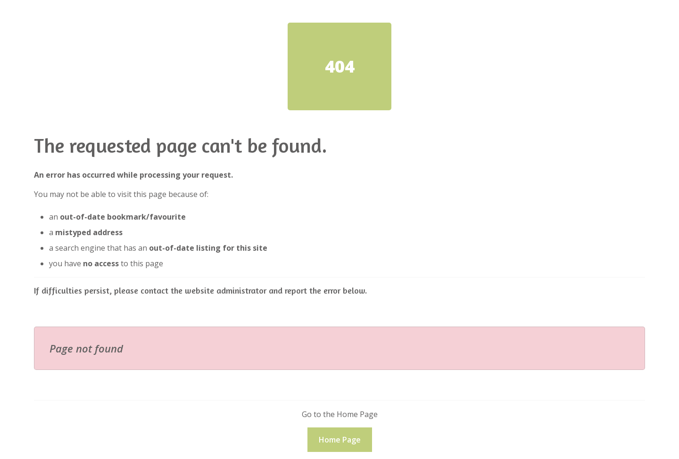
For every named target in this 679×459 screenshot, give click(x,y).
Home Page (340, 439)
